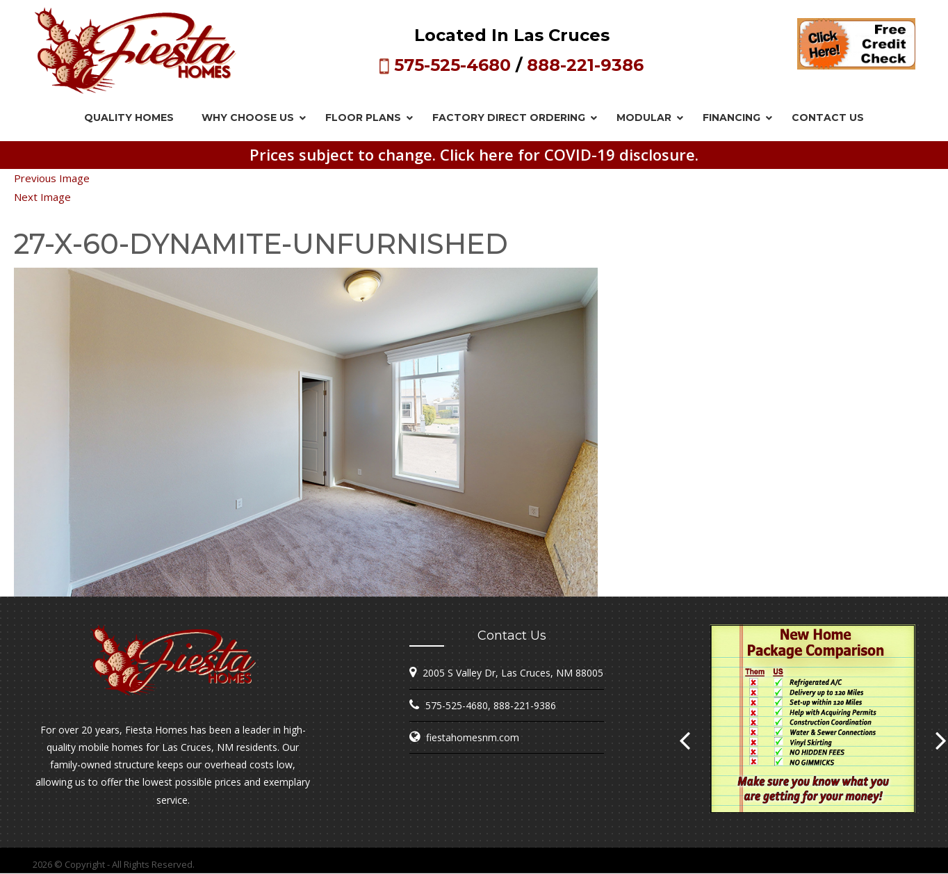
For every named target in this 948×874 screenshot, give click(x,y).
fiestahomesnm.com (472, 737)
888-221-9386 (585, 65)
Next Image (42, 197)
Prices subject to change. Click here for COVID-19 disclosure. (474, 154)
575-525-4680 (452, 65)
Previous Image (52, 178)
